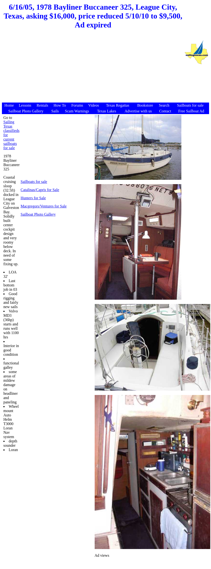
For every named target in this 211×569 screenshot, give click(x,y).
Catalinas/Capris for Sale (40, 190)
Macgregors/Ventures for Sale (44, 206)
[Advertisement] (93, 68)
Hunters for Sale (33, 198)
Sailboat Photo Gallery (38, 214)
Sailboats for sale (34, 182)
